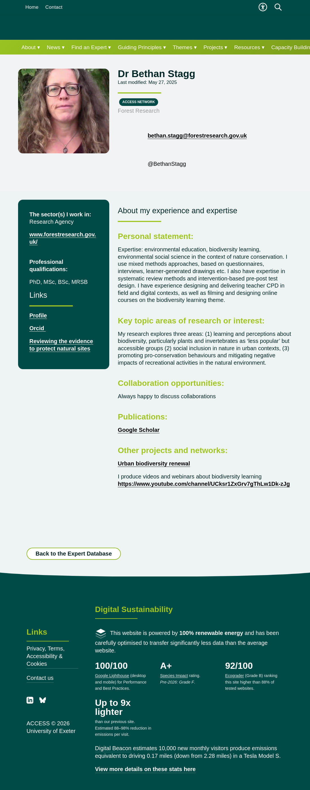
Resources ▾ (249, 47)
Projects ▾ (216, 47)
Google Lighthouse (112, 675)
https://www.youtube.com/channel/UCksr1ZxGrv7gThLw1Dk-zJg (204, 484)
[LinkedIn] (31, 701)
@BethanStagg (152, 164)
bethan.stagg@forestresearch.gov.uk (197, 135)
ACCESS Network (138, 102)
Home (32, 7)
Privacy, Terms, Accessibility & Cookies (46, 656)
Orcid (37, 328)
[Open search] (278, 7)
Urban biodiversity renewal (154, 463)
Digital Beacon (113, 748)
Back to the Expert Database (74, 554)
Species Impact (174, 675)
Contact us (40, 678)
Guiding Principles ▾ (142, 47)
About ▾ (30, 47)
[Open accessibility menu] (262, 7)
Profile (38, 315)
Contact (54, 7)
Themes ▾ (185, 47)
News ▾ (56, 47)
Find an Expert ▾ (91, 47)
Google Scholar (139, 430)
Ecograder (234, 675)
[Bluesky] (42, 701)
